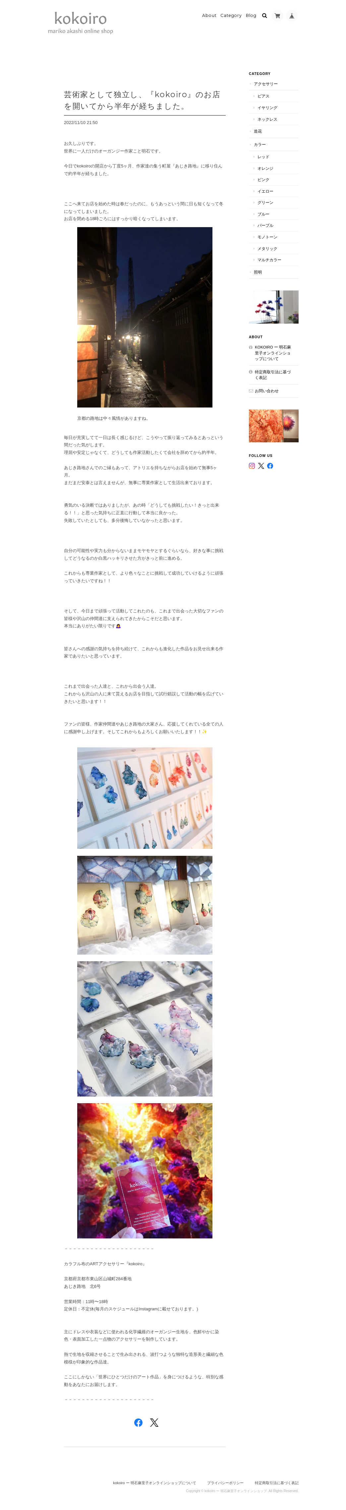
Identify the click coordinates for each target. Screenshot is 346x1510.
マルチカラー (269, 260)
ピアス (263, 96)
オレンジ (265, 168)
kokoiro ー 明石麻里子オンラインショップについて (273, 353)
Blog (251, 15)
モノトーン (267, 237)
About (209, 15)
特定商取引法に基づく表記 (273, 375)
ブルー (263, 214)
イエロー (265, 191)
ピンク (263, 179)
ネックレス (267, 119)
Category (231, 15)
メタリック (267, 248)
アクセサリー (266, 84)
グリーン (265, 202)
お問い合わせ (267, 391)
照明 (258, 272)
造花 (258, 131)
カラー (260, 144)
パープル (265, 225)
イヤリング (267, 107)
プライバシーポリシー (225, 1483)
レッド (263, 157)
